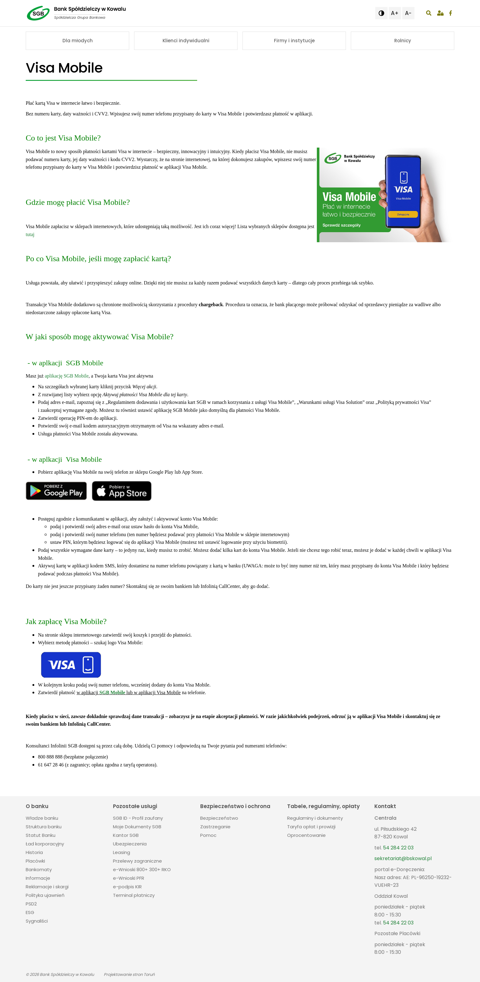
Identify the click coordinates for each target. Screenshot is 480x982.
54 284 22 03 (398, 847)
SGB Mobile (112, 692)
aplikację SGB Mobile (66, 375)
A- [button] (408, 13)
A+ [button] (395, 13)
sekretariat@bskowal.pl (403, 858)
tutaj (30, 234)
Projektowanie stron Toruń (129, 974)
